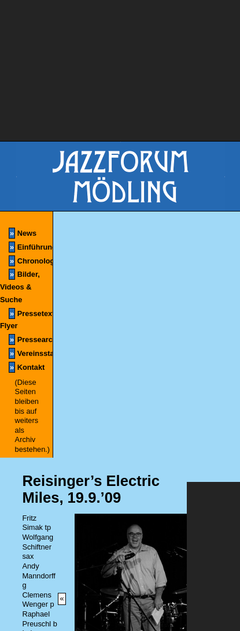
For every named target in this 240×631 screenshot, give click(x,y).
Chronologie (31, 260)
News (22, 233)
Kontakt (27, 367)
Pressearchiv (31, 339)
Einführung (31, 247)
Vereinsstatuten (31, 353)
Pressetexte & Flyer (26, 319)
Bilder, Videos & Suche (20, 286)
